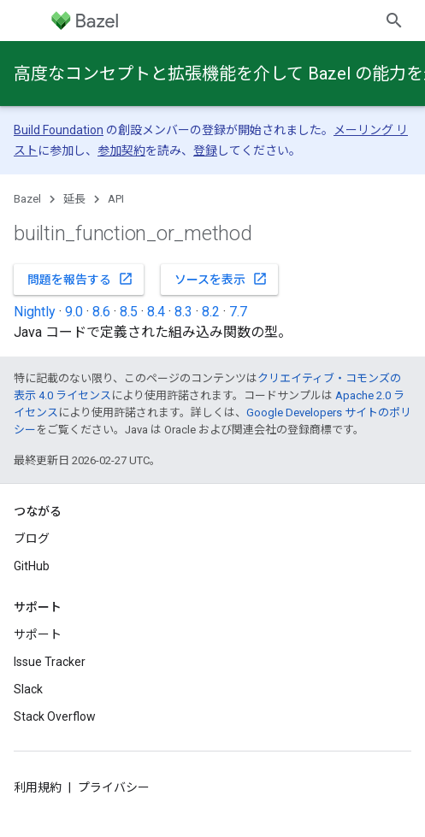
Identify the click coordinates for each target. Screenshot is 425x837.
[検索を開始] (394, 20)
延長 (74, 198)
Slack (28, 689)
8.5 (129, 312)
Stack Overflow (55, 716)
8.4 (156, 312)
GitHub (32, 566)
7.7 (238, 312)
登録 (205, 150)
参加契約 (121, 150)
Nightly (35, 312)
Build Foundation (58, 130)
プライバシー (114, 787)
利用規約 (38, 787)
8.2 (211, 312)
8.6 (101, 312)
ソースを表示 (221, 278)
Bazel (27, 198)
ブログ (32, 538)
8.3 (183, 312)
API (116, 198)
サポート (38, 634)
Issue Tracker (50, 662)
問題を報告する (80, 278)
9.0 (74, 312)
